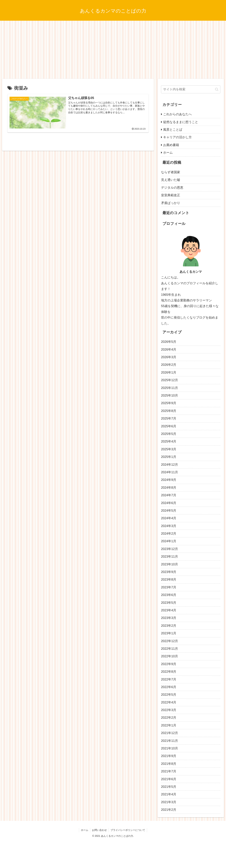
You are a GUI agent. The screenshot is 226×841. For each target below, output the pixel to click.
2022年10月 (169, 656)
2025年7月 (168, 418)
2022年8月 (168, 671)
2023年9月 (168, 572)
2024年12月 (169, 464)
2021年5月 (168, 786)
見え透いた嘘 (170, 180)
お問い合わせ (99, 830)
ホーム (168, 152)
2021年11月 (169, 741)
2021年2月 (168, 809)
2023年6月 (168, 595)
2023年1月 (168, 633)
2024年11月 (169, 472)
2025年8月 (168, 411)
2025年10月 (169, 395)
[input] (190, 89)
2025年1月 (168, 457)
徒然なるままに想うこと (180, 122)
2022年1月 (168, 725)
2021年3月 (168, 802)
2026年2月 (168, 364)
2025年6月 (168, 426)
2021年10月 (169, 748)
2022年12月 (169, 641)
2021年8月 (168, 764)
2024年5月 (168, 510)
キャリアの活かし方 (177, 137)
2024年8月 (168, 487)
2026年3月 (168, 357)
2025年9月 (168, 403)
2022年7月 (168, 679)
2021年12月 (169, 733)
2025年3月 (168, 449)
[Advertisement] (113, 49)
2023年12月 (169, 549)
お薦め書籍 (171, 145)
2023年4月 (168, 610)
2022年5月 (168, 694)
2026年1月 (168, 372)
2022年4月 (168, 702)
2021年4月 (168, 794)
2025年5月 (168, 434)
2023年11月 (169, 556)
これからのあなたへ (177, 114)
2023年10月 (169, 564)
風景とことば (172, 129)
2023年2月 (168, 625)
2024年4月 (168, 518)
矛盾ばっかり (170, 203)
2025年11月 (169, 388)
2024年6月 (168, 503)
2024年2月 (168, 533)
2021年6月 (168, 779)
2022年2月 (168, 717)
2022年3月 (168, 710)
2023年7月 (168, 587)
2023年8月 (168, 579)
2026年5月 (168, 342)
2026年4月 (168, 349)
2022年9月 (168, 664)
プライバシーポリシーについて (128, 830)
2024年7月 (168, 495)
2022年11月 (169, 648)
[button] (217, 89)
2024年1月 (168, 541)
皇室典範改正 (170, 195)
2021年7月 (168, 771)
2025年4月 (168, 441)
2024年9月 (168, 480)
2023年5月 (168, 602)
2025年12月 (169, 380)
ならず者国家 (170, 172)
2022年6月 (168, 687)
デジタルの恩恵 (172, 187)
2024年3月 (168, 526)
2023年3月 (168, 618)
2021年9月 (168, 756)
